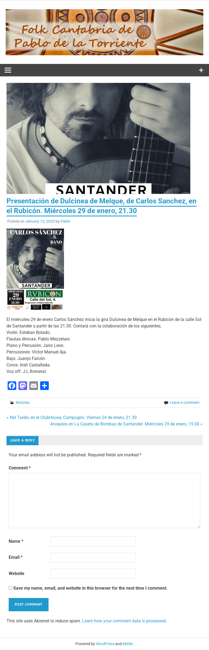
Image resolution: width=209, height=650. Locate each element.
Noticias (23, 402)
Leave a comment (185, 402)
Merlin (128, 644)
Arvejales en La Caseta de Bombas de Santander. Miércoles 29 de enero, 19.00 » (126, 424)
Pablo (65, 221)
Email (15, 557)
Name (16, 541)
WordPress (105, 644)
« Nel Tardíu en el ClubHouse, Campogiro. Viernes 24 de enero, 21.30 (72, 417)
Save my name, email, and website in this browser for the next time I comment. (90, 588)
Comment (20, 467)
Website (16, 573)
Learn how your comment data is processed (124, 620)
